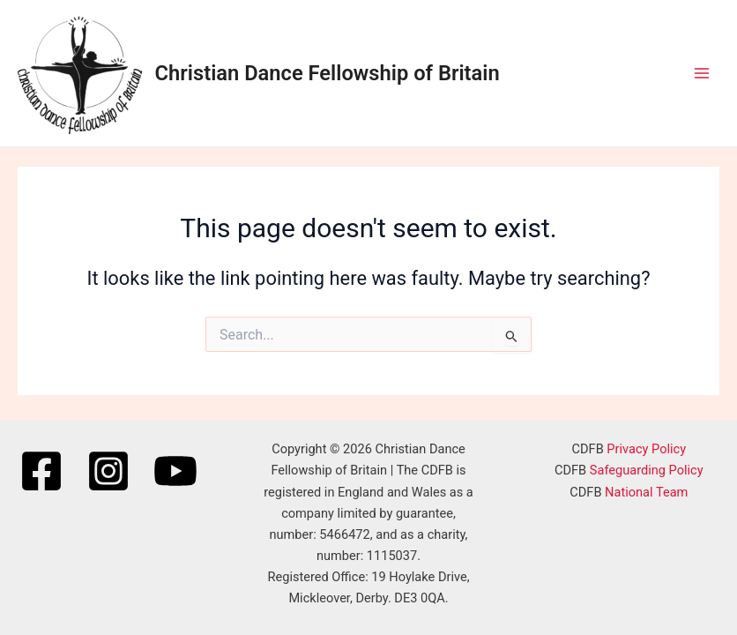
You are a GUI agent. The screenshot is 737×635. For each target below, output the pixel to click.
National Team (646, 492)
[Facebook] (41, 471)
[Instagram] (108, 471)
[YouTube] (175, 471)
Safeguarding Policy (647, 470)
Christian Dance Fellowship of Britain (327, 73)
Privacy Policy (646, 449)
